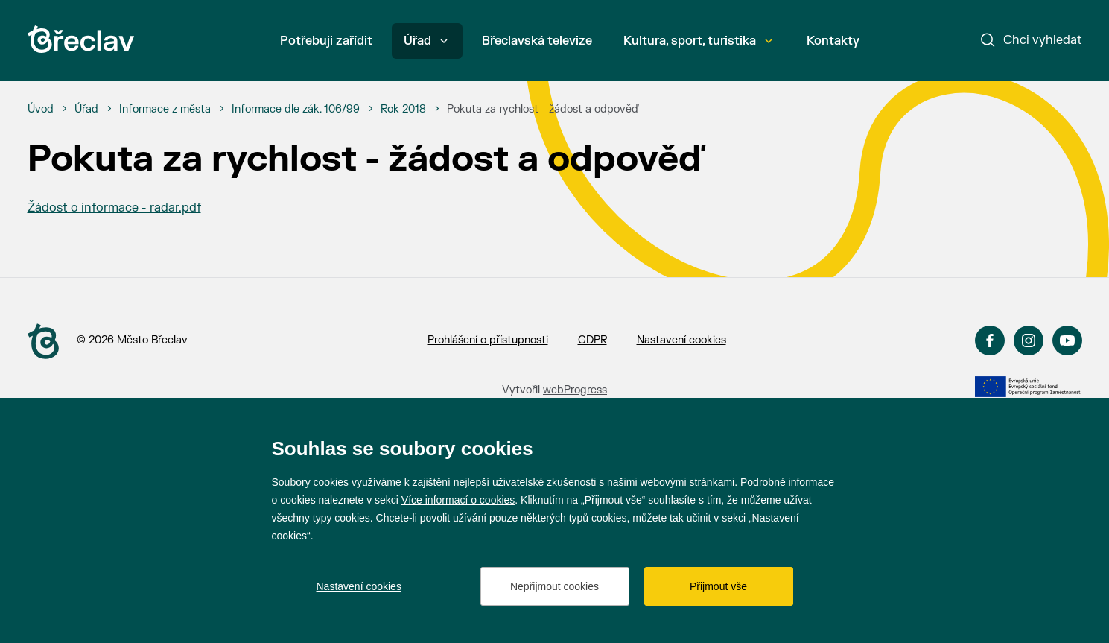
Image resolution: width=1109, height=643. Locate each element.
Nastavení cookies (681, 340)
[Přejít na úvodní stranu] (43, 341)
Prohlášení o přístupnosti (488, 340)
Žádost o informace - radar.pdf (114, 207)
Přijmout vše (718, 586)
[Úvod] (41, 109)
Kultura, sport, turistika (697, 41)
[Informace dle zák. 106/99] (296, 109)
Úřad (426, 41)
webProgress (575, 390)
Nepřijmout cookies (554, 586)
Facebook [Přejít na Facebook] (990, 340)
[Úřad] (86, 109)
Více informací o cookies (458, 500)
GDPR (592, 340)
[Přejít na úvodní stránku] (81, 39)
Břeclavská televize (537, 41)
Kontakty (833, 41)
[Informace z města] (165, 109)
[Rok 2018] (403, 109)
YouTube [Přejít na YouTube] (1067, 340)
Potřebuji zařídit (326, 41)
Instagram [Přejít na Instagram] (1028, 340)
